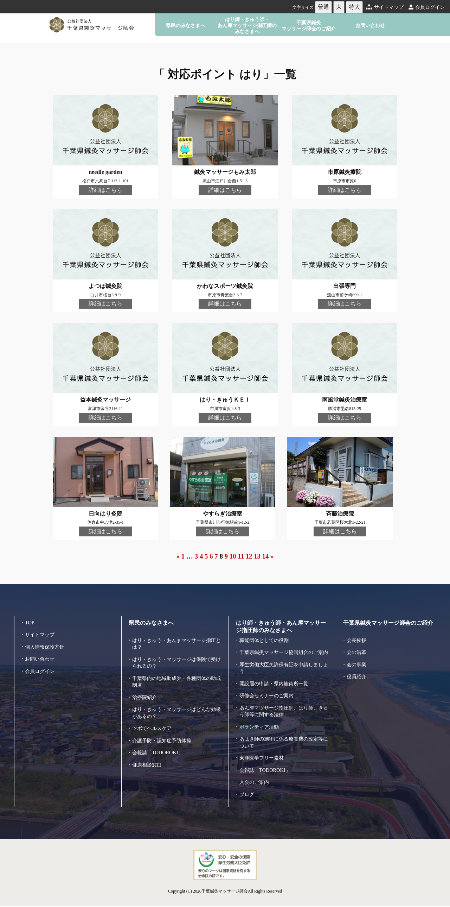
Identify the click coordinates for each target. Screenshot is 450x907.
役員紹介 (357, 674)
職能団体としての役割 (265, 638)
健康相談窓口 (148, 762)
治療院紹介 (145, 695)
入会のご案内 (255, 786)
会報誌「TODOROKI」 (159, 750)
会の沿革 (357, 650)
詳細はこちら (105, 190)
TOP (30, 620)
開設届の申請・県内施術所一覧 (276, 688)
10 (233, 557)
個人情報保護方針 (46, 644)
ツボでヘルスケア (153, 726)
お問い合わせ (370, 25)
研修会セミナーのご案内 (268, 700)
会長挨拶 (357, 638)
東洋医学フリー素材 (263, 762)
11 (241, 557)
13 (257, 557)
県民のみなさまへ (185, 25)
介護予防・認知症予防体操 (163, 738)
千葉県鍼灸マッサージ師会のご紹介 (309, 25)
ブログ (247, 799)
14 (266, 557)
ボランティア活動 (260, 731)
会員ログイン (427, 7)
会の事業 (357, 662)
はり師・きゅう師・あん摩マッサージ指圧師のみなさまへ (247, 25)
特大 (354, 7)
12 (249, 557)
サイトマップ (385, 7)
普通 (323, 7)
